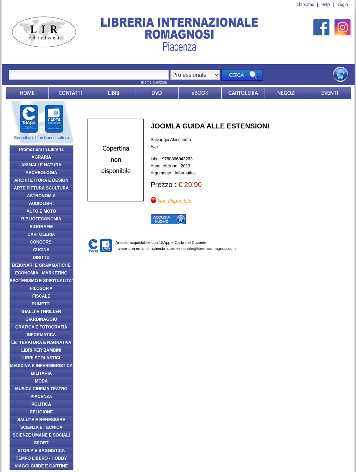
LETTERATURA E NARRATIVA (41, 342)
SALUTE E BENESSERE (41, 419)
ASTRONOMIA (41, 195)
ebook (200, 93)
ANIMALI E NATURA (41, 164)
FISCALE (41, 296)
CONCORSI (41, 242)
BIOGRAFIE (41, 226)
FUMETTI (41, 303)
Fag (154, 146)
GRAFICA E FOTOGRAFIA (41, 327)
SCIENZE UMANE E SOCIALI (41, 435)
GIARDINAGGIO (41, 319)
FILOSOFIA (41, 288)
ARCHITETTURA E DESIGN (41, 180)
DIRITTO (41, 257)
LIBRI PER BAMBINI (41, 350)
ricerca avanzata (154, 82)
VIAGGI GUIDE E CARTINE (41, 466)
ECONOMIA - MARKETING (41, 273)
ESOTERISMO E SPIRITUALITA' (41, 280)
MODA (41, 381)
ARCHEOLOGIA (41, 172)
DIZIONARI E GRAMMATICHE (41, 265)
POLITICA (41, 404)
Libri (113, 93)
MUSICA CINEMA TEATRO (41, 388)
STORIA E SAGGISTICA (41, 450)
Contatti (70, 93)
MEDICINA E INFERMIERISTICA (41, 365)
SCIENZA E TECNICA (41, 427)
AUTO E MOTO (41, 211)
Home (27, 93)
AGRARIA (41, 157)
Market (243, 93)
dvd (156, 93)
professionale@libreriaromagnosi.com (203, 248)
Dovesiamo (286, 93)
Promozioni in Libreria (41, 149)
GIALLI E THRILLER (41, 311)
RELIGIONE (41, 412)
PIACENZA (41, 396)
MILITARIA (41, 373)
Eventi (329, 93)
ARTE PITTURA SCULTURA (41, 188)
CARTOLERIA (41, 234)
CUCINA (41, 249)
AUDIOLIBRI (41, 203)
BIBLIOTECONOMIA (41, 219)
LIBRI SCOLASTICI (41, 357)
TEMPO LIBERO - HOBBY (41, 458)
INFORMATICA (41, 334)
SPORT (41, 442)
